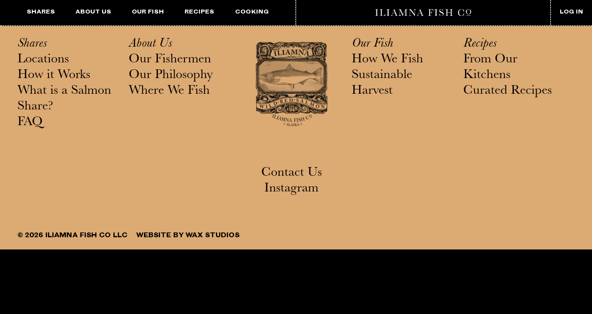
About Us (150, 44)
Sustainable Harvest (382, 83)
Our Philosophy (171, 75)
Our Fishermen (170, 60)
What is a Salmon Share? (64, 99)
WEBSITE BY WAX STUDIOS (188, 236)
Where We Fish (169, 91)
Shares (32, 44)
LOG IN (571, 12)
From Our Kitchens (490, 68)
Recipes (479, 44)
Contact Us (291, 173)
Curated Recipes (507, 91)
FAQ (30, 123)
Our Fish (372, 44)
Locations (43, 60)
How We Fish (387, 60)
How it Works (53, 75)
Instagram (291, 189)
